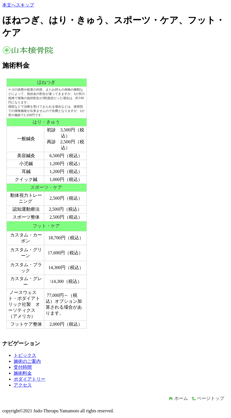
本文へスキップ (18, 5)
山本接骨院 (44, 50)
